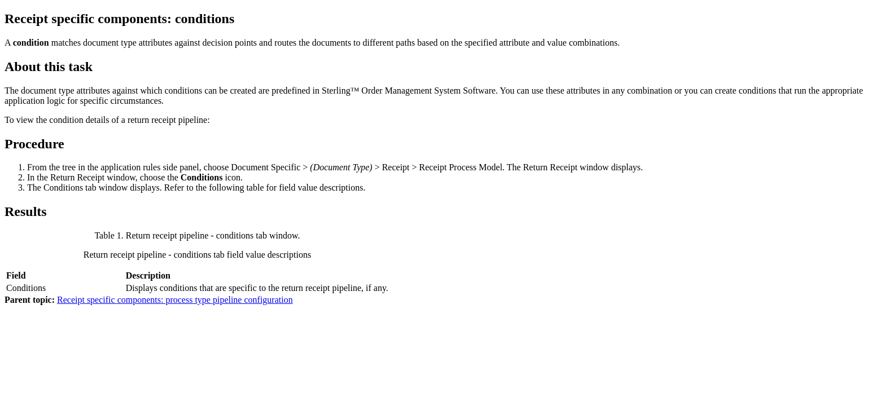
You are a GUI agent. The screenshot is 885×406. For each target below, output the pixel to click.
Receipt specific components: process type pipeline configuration (175, 299)
